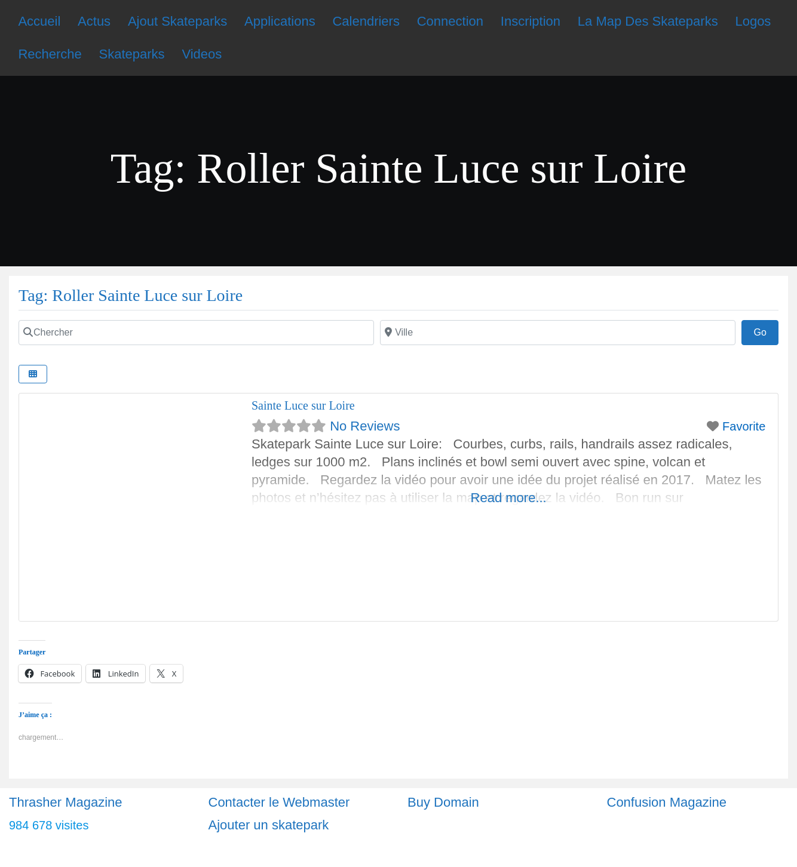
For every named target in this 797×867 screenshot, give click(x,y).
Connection (450, 21)
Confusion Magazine (667, 802)
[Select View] (33, 374)
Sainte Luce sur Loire (303, 405)
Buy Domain (443, 802)
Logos (753, 21)
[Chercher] (196, 332)
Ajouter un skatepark (269, 824)
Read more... (509, 497)
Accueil (39, 21)
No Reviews (365, 426)
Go (765, 330)
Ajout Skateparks (177, 21)
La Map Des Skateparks (648, 21)
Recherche (49, 54)
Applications (279, 21)
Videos (202, 54)
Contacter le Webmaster (279, 802)
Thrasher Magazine (65, 802)
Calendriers (366, 21)
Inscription (530, 21)
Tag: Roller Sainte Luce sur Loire (131, 295)
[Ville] (557, 332)
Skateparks (132, 54)
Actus (94, 21)
